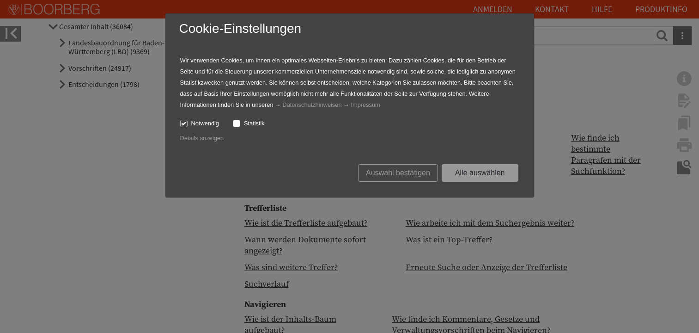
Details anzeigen (202, 138)
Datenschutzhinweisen (311, 104)
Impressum (365, 104)
